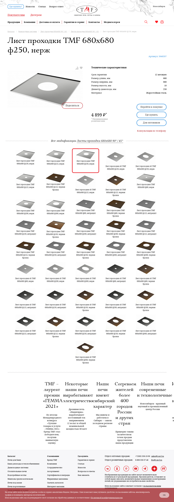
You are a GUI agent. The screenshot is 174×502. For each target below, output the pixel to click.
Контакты (94, 22)
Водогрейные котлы (17, 475)
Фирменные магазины (57, 479)
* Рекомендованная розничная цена (99, 120)
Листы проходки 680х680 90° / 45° (100, 140)
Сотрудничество (54, 468)
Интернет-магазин (55, 486)
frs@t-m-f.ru (156, 460)
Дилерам (36, 14)
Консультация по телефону (151, 131)
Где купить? (15, 6)
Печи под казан (15, 483)
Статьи (42, 6)
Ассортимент (53, 471)
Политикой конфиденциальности (107, 498)
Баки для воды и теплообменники (23, 464)
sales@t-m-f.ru (157, 456)
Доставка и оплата (49, 22)
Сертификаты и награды (58, 475)
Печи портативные (16, 486)
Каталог (11, 456)
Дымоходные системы (18, 468)
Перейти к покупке (151, 107)
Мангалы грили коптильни (20, 479)
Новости (30, 6)
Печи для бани (14, 460)
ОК (164, 495)
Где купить (151, 114)
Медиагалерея (112, 22)
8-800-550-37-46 (141, 460)
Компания (29, 22)
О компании (53, 456)
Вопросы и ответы (86, 471)
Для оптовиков (151, 122)
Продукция (14, 22)
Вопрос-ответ (56, 6)
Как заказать (83, 475)
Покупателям (16, 14)
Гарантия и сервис (74, 22)
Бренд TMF (52, 460)
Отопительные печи (17, 471)
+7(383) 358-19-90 (142, 456)
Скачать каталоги (55, 483)
